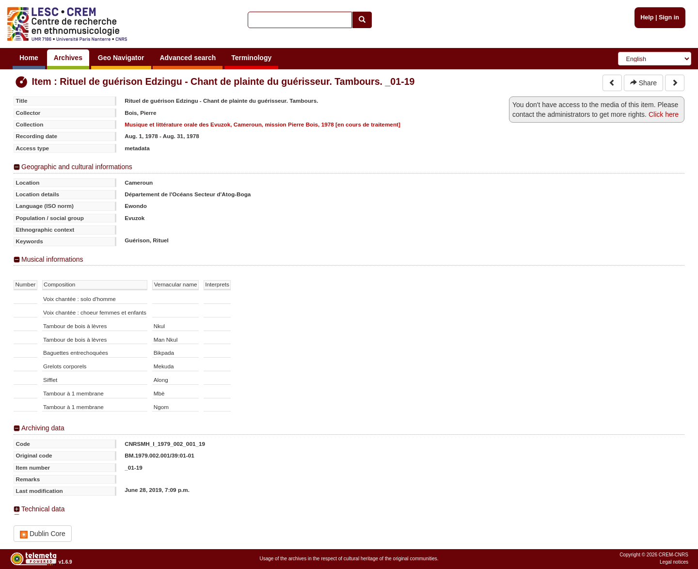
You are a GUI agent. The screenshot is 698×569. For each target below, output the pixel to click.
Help (646, 17)
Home (28, 58)
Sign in (669, 17)
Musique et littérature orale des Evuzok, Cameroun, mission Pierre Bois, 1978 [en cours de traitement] (262, 124)
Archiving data (42, 428)
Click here (664, 114)
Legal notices (674, 562)
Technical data (43, 509)
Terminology (251, 58)
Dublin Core (42, 534)
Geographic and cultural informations (76, 167)
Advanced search (187, 58)
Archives (68, 58)
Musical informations (52, 259)
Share (643, 83)
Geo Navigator (121, 58)
